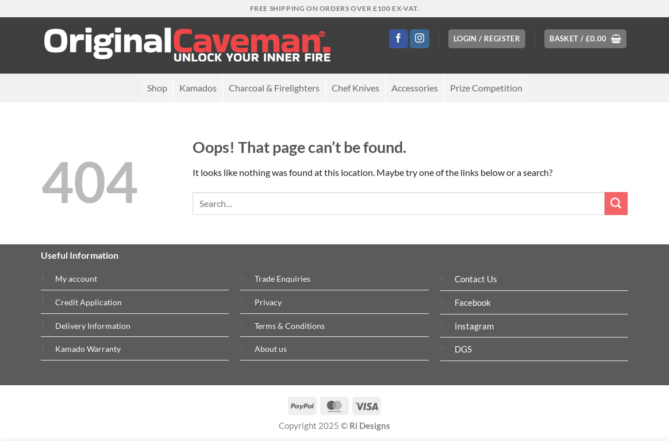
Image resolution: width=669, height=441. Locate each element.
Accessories (414, 87)
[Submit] (616, 203)
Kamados (198, 87)
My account (76, 278)
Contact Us (476, 279)
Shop (157, 87)
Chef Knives (355, 87)
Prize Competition (486, 87)
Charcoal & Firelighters (274, 87)
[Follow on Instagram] (419, 39)
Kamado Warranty (88, 349)
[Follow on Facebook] (398, 39)
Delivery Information (92, 326)
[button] (486, 38)
